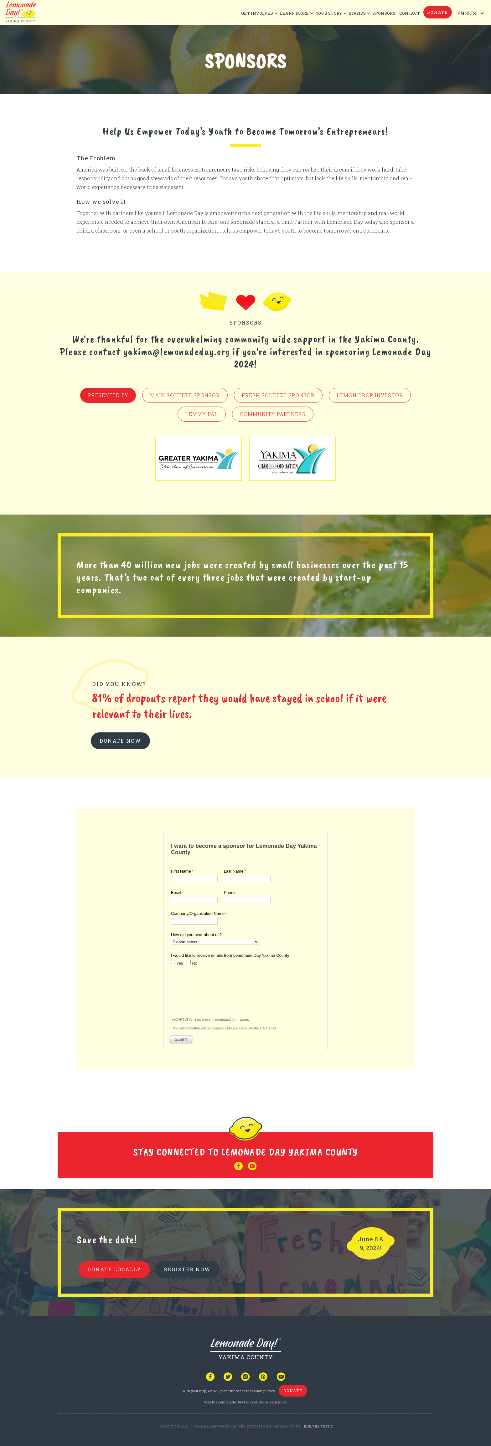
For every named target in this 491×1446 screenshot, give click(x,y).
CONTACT (409, 13)
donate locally (114, 1269)
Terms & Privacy (287, 1426)
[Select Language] (469, 13)
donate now (120, 740)
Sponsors (383, 13)
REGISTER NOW (187, 1269)
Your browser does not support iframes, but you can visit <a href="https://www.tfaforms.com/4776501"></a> (245, 940)
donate (437, 12)
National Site (254, 1402)
